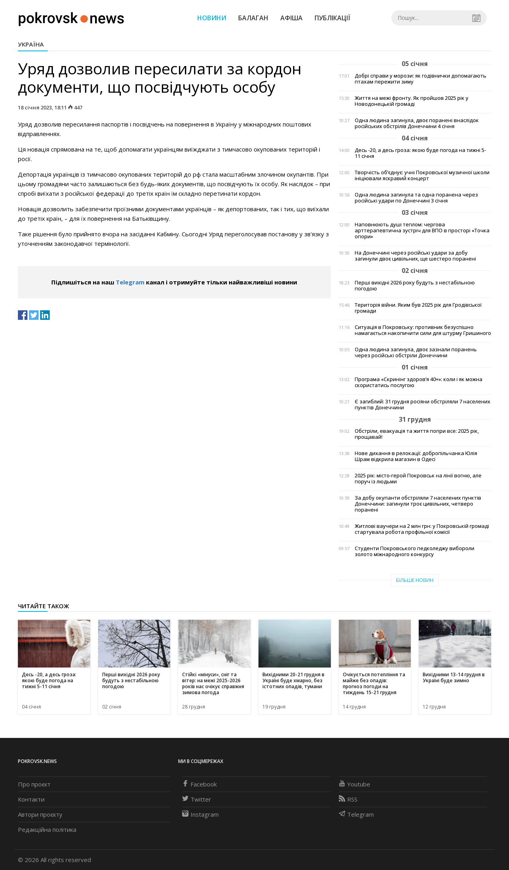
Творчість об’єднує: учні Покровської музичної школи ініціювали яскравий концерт (422, 175)
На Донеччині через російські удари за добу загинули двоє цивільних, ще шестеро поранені (415, 256)
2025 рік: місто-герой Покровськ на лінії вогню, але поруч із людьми (418, 479)
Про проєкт (34, 784)
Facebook (199, 784)
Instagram (200, 814)
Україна (31, 44)
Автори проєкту (40, 814)
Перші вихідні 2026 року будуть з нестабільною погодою (415, 286)
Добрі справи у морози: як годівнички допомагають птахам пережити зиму (420, 79)
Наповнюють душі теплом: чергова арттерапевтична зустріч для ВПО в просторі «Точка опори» (422, 230)
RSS (348, 799)
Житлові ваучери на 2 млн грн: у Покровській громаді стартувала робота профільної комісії (422, 529)
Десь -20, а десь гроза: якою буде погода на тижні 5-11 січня (420, 153)
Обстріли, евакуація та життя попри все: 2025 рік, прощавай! (417, 434)
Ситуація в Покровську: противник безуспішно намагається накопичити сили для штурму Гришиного (423, 330)
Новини (211, 18)
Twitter (196, 799)
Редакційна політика (47, 829)
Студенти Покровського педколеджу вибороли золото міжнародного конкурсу (414, 551)
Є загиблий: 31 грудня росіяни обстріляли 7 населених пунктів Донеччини (422, 405)
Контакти (31, 799)
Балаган (253, 18)
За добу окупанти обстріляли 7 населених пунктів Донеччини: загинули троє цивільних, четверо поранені (418, 504)
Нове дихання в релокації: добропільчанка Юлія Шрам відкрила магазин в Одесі (416, 456)
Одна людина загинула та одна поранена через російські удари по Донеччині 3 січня (416, 198)
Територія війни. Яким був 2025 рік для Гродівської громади (418, 308)
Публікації (332, 18)
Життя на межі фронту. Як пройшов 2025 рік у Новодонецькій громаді (411, 101)
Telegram (130, 282)
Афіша (291, 18)
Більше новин (414, 580)
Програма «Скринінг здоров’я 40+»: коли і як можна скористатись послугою (418, 382)
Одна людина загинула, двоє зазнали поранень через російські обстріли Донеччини (416, 352)
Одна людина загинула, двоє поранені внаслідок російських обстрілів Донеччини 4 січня (417, 123)
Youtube (354, 784)
